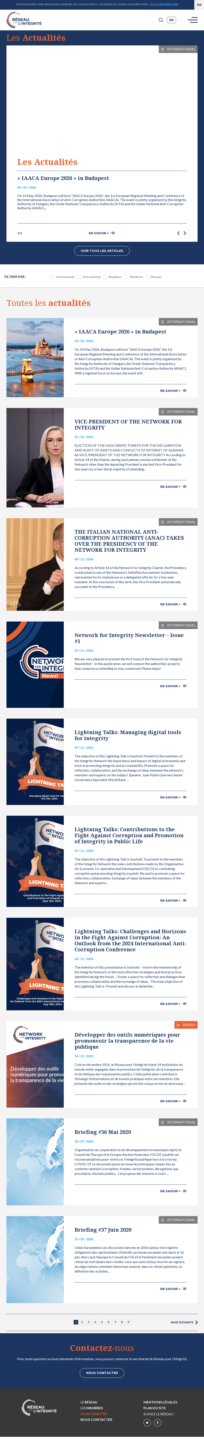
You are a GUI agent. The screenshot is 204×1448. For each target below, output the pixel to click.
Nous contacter (102, 1372)
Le (89, 1402)
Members (115, 276)
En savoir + (102, 233)
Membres (136, 276)
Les (91, 1408)
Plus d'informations (164, 4)
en (171, 20)
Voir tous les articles (102, 251)
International (65, 276)
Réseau (156, 276)
